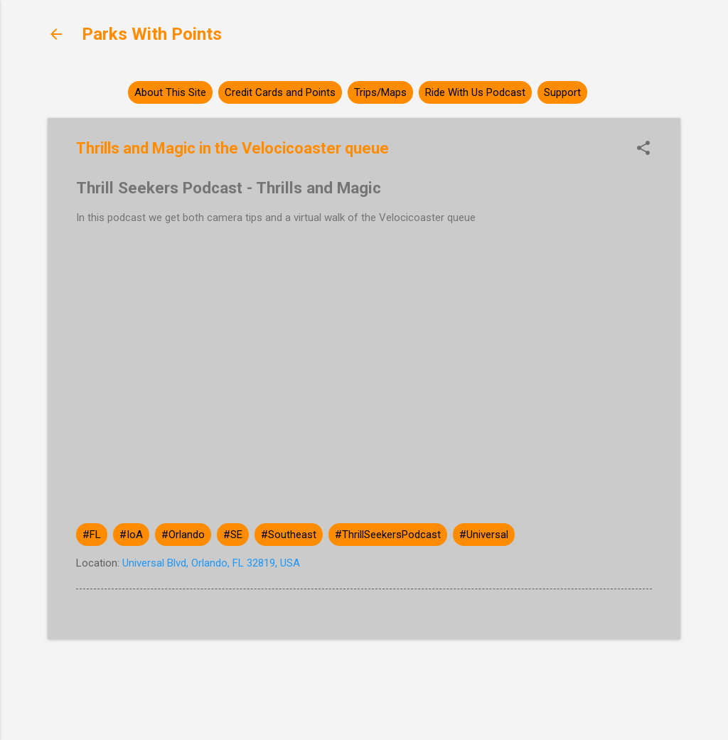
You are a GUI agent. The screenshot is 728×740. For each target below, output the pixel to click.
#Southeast (288, 534)
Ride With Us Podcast (475, 92)
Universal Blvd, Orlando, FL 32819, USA (211, 563)
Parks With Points (152, 34)
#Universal (483, 534)
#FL (91, 534)
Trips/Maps (380, 92)
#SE (232, 534)
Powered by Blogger (364, 674)
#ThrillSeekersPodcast (388, 534)
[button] (643, 149)
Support (562, 92)
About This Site (170, 92)
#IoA (131, 534)
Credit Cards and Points (280, 92)
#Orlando (183, 534)
